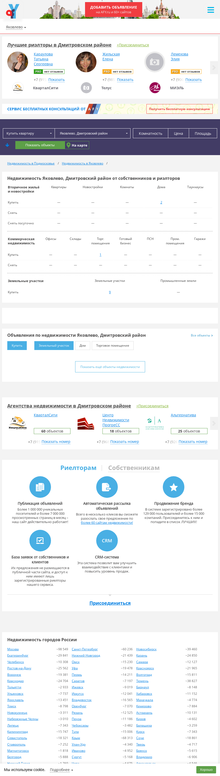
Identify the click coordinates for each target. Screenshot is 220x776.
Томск (11, 706)
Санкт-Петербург (85, 649)
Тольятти (14, 687)
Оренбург (79, 706)
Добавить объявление (113, 9)
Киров (141, 719)
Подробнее (60, 769)
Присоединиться (110, 603)
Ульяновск (15, 693)
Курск (140, 731)
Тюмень (142, 681)
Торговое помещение (110, 344)
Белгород (14, 757)
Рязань (77, 712)
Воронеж (14, 674)
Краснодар (15, 681)
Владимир (144, 757)
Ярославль (15, 700)
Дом (80, 344)
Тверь (140, 744)
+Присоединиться (133, 44)
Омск (76, 662)
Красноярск (145, 668)
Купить (14, 344)
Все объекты (202, 335)
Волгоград (144, 674)
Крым (76, 738)
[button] (214, 67)
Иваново (78, 750)
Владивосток (82, 700)
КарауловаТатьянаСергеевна (43, 59)
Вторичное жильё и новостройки (24, 189)
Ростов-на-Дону (19, 668)
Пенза (76, 719)
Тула (75, 731)
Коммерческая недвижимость (21, 241)
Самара (142, 662)
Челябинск (15, 662)
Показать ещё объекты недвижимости (110, 367)
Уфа (75, 668)
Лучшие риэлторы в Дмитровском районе (59, 45)
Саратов (78, 681)
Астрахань (144, 712)
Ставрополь (16, 744)
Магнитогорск (18, 750)
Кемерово (143, 706)
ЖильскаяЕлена (111, 56)
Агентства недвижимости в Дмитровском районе (69, 406)
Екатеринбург (17, 655)
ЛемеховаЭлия (179, 56)
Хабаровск (144, 693)
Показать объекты (40, 145)
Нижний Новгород (86, 655)
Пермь (77, 674)
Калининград (17, 731)
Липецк (13, 725)
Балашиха (144, 725)
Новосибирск (146, 649)
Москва (13, 649)
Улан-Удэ (79, 744)
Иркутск (78, 693)
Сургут (77, 757)
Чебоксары (80, 725)
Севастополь (17, 738)
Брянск (141, 750)
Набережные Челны (22, 719)
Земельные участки (25, 280)
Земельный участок (51, 344)
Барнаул (142, 687)
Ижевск (77, 687)
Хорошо (206, 770)
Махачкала (144, 700)
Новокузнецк (17, 712)
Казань (141, 655)
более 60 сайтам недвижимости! (107, 522)
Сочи (140, 738)
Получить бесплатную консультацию (179, 109)
